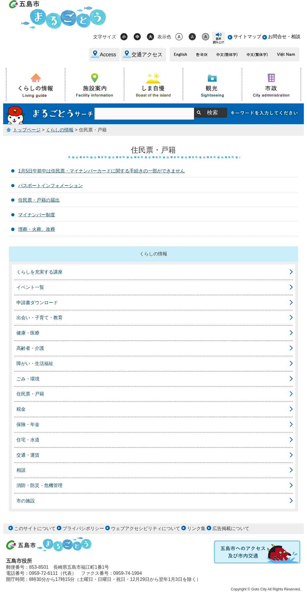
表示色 (164, 36)
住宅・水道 (27, 439)
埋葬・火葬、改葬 (36, 229)
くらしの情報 (60, 129)
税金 (21, 409)
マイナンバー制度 (36, 214)
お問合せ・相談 (284, 36)
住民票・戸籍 (30, 393)
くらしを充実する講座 (39, 271)
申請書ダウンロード (37, 302)
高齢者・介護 (30, 348)
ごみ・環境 (27, 378)
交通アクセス (147, 54)
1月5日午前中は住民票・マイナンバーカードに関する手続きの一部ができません (101, 170)
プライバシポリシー (83, 528)
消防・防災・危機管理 (39, 485)
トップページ (27, 129)
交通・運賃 (27, 455)
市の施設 (25, 500)
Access (108, 54)
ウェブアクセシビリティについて (145, 528)
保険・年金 (27, 424)
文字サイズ (104, 36)
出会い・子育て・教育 (39, 317)
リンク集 (196, 528)
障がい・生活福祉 (34, 363)
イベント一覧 (30, 287)
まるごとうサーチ (50, 113)
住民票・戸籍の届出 (39, 200)
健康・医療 (27, 332)
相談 (21, 470)
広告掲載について (230, 528)
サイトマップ (247, 36)
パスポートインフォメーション (50, 185)
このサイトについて (35, 528)
